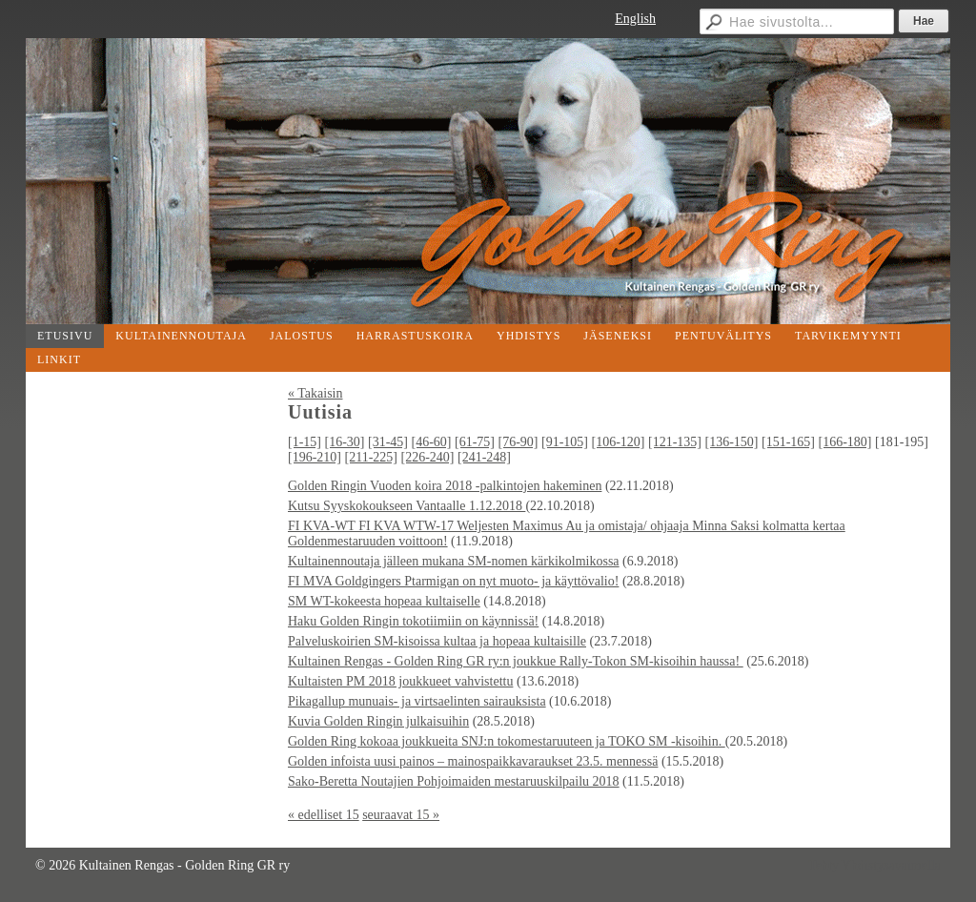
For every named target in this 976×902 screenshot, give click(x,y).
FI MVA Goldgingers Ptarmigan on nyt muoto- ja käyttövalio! (453, 581)
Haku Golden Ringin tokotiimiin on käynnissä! (413, 621)
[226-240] (427, 457)
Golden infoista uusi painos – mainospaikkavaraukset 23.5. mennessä (473, 761)
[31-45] (388, 442)
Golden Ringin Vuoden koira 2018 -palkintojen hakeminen (444, 486)
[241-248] (484, 457)
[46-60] (432, 442)
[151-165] (788, 442)
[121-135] (675, 442)
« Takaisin (315, 393)
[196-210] (314, 457)
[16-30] (345, 442)
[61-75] (475, 442)
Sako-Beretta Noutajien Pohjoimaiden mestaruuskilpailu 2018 (454, 781)
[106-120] (618, 442)
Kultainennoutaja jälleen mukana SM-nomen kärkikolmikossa (454, 561)
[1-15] (304, 442)
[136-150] (732, 442)
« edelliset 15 (323, 815)
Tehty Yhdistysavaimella (874, 865)
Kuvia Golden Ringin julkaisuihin (378, 721)
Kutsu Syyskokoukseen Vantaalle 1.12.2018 (406, 506)
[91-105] (564, 442)
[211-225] (371, 457)
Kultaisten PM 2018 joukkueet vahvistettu (400, 681)
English (635, 18)
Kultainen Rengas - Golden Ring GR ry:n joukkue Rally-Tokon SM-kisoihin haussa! (515, 661)
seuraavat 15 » (400, 815)
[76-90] (518, 442)
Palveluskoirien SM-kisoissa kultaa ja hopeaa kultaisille (437, 641)
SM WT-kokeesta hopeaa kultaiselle (384, 601)
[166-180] (845, 442)
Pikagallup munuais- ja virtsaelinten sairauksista (417, 701)
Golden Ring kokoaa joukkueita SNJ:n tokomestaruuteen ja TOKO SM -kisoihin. (506, 741)
